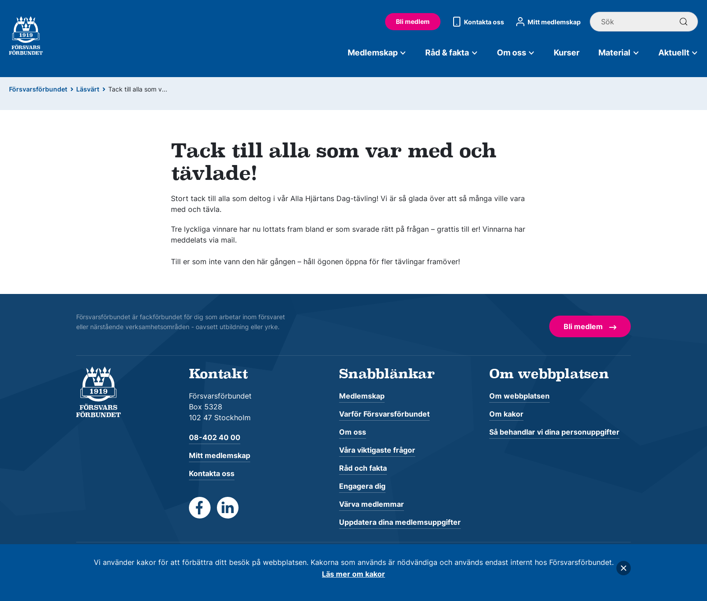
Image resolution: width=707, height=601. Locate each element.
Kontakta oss (477, 21)
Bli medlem (413, 21)
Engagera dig (362, 486)
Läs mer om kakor (353, 573)
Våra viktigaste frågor (377, 449)
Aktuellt (678, 52)
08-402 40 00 (214, 437)
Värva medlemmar (371, 504)
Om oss (516, 52)
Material (618, 52)
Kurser (566, 52)
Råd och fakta (363, 468)
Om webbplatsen (519, 395)
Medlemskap (377, 52)
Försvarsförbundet (38, 89)
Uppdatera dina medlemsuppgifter (400, 522)
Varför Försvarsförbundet (384, 413)
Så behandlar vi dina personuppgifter (554, 431)
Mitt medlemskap (547, 21)
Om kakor (506, 413)
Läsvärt (87, 89)
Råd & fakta (451, 52)
